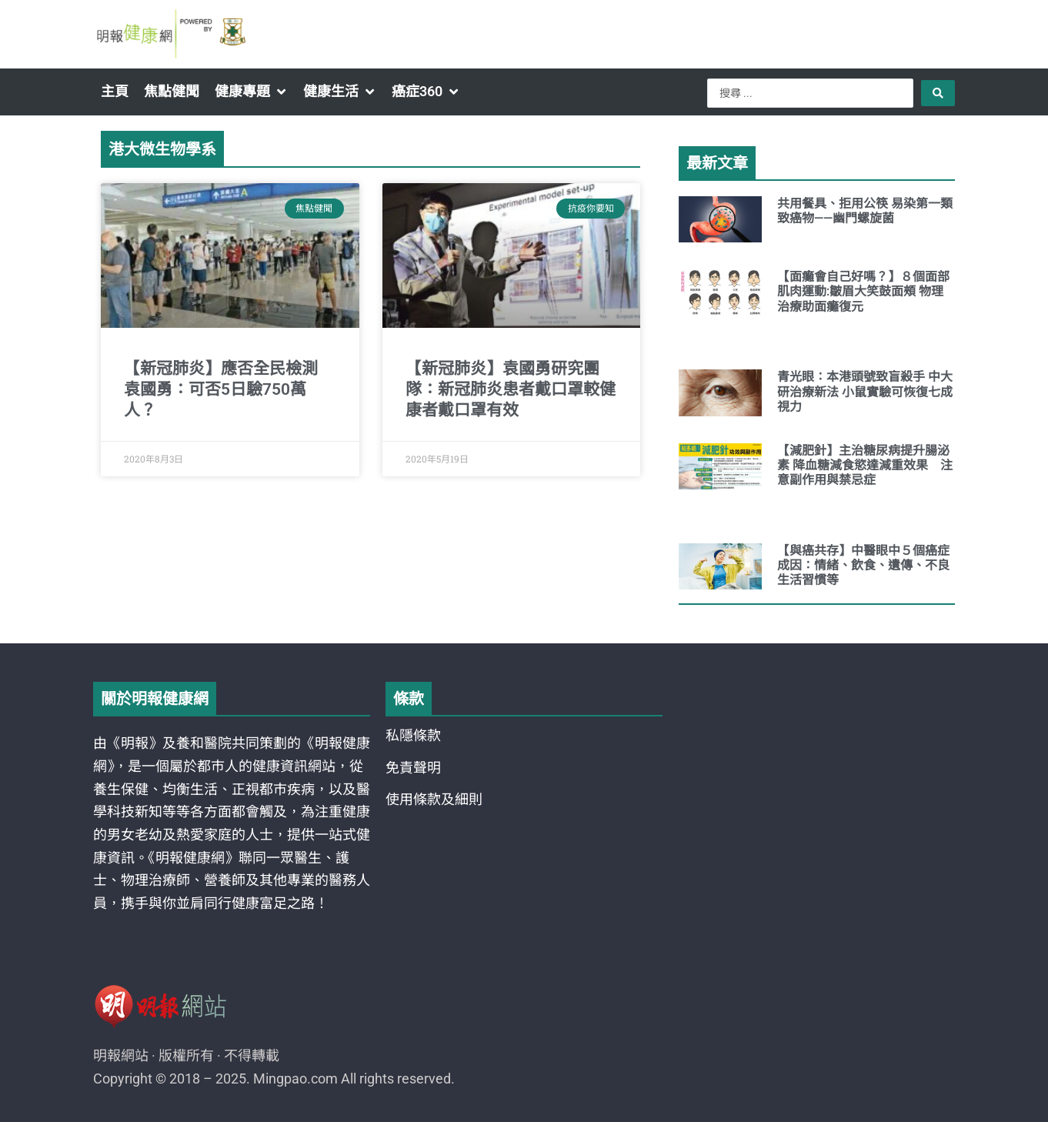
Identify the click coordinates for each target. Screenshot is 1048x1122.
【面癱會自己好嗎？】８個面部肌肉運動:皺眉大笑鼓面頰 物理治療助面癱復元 (863, 291)
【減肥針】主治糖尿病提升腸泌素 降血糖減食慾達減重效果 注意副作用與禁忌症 (865, 465)
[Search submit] (938, 93)
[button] (251, 91)
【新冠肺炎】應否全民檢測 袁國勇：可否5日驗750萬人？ (221, 389)
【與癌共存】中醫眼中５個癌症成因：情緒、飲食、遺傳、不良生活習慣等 (863, 565)
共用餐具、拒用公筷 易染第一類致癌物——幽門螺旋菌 (865, 210)
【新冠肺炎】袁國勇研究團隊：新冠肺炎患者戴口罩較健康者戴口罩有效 (511, 389)
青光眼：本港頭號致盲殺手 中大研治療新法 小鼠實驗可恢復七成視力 (865, 391)
